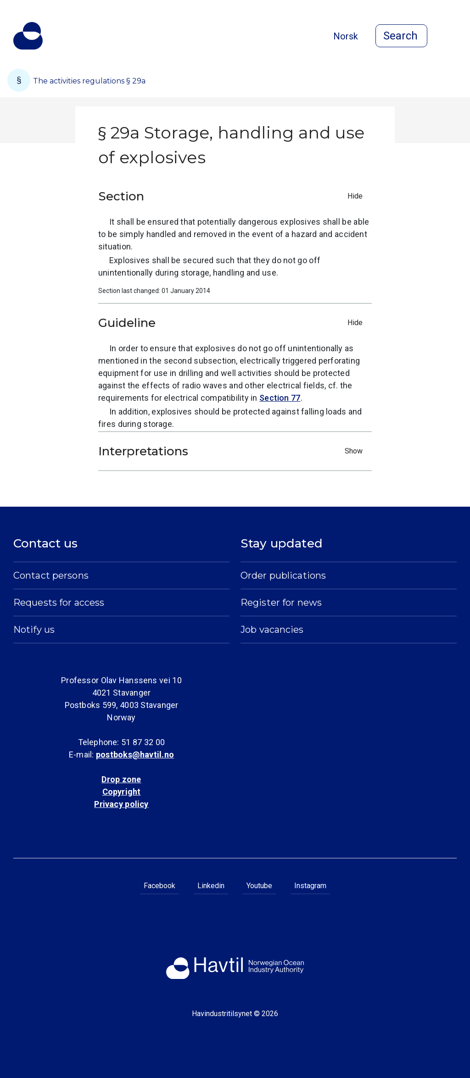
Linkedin (210, 885)
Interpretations (232, 451)
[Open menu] (451, 36)
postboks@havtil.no (135, 754)
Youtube (259, 885)
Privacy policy (121, 804)
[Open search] (401, 35)
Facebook (159, 885)
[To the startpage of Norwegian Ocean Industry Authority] (28, 36)
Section (232, 196)
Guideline (232, 322)
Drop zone (121, 779)
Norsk (345, 36)
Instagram (310, 885)
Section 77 (279, 398)
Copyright (121, 791)
